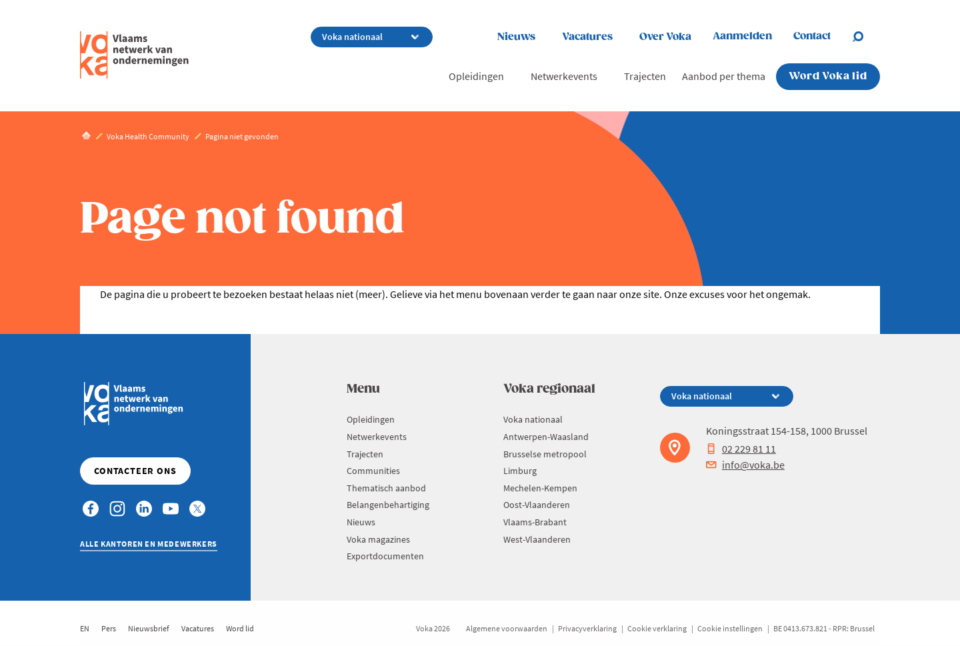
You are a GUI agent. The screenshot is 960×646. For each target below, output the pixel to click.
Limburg (520, 471)
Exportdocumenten (385, 556)
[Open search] (866, 37)
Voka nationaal (533, 419)
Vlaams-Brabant (535, 522)
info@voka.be (745, 464)
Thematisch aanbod (386, 488)
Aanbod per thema (723, 76)
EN (84, 628)
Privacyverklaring (587, 628)
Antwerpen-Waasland (546, 437)
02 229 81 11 (741, 448)
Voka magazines (378, 539)
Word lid (240, 628)
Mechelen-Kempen (540, 488)
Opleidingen (476, 76)
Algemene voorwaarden (506, 628)
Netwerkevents (564, 76)
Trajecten (645, 76)
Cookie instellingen (730, 628)
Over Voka (665, 37)
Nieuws (516, 37)
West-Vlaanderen (537, 539)
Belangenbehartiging (388, 505)
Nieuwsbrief (148, 628)
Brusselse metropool (545, 454)
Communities (373, 471)
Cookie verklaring (657, 628)
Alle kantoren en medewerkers (148, 544)
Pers (108, 628)
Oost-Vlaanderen (536, 505)
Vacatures (587, 37)
